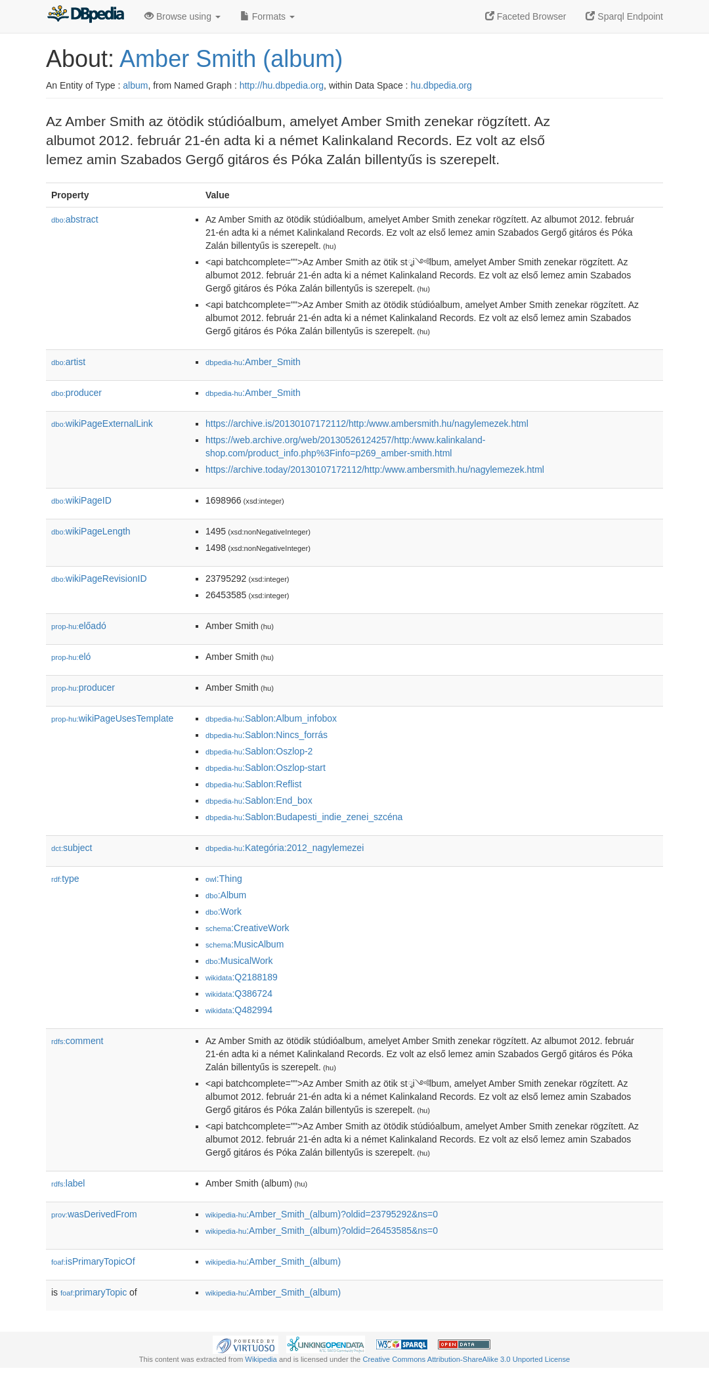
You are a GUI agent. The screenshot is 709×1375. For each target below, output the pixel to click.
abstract (74, 219)
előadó (78, 626)
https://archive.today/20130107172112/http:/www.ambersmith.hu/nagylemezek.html (374, 469)
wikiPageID (81, 500)
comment (77, 1041)
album (135, 85)
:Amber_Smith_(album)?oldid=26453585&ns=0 (321, 1230)
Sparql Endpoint (624, 16)
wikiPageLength (91, 531)
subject (71, 847)
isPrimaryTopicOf (93, 1261)
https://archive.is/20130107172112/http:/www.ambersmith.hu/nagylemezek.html (366, 423)
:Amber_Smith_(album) (273, 1261)
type (65, 878)
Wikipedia (261, 1359)
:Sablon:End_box (258, 800)
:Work (223, 911)
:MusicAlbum (244, 944)
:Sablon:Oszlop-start (265, 767)
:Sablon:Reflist (253, 784)
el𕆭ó (71, 656)
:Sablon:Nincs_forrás (266, 735)
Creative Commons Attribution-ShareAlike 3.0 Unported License (466, 1359)
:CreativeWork (247, 928)
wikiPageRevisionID (99, 578)
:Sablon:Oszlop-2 (258, 751)
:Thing (223, 878)
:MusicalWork (238, 960)
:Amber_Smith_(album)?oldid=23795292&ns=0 (321, 1214)
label (68, 1183)
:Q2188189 (241, 977)
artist (68, 362)
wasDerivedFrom (94, 1214)
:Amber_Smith (253, 362)
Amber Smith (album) (231, 58)
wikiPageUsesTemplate (112, 718)
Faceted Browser (526, 16)
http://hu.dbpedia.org (282, 85)
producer (76, 392)
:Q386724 (238, 993)
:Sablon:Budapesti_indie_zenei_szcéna (303, 817)
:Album (225, 895)
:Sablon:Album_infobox (271, 718)
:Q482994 (238, 1010)
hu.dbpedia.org (440, 85)
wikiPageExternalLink (102, 423)
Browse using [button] (182, 16)
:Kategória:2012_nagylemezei (284, 847)
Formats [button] (267, 16)
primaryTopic (93, 1292)
